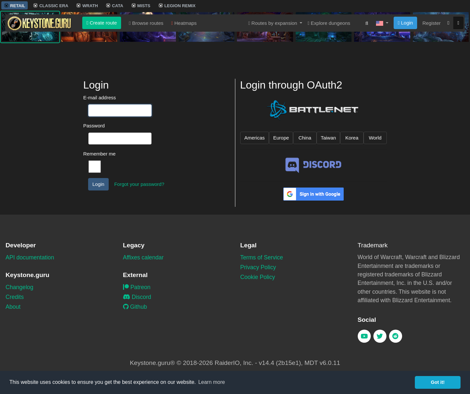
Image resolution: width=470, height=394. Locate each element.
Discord (137, 297)
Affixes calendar (143, 257)
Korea (351, 137)
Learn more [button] (211, 382)
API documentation (30, 257)
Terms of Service (261, 257)
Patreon (137, 287)
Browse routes (146, 55)
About (13, 307)
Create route (101, 54)
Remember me (99, 153)
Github (135, 307)
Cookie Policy (257, 277)
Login (405, 54)
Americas (254, 137)
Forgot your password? (139, 184)
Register (431, 55)
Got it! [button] (438, 382)
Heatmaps (184, 55)
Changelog (19, 287)
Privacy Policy (258, 267)
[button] (382, 55)
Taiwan (328, 137)
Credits (15, 297)
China (304, 137)
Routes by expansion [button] (273, 55)
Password (94, 125)
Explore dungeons (328, 55)
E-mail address (99, 97)
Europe (281, 137)
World (375, 137)
